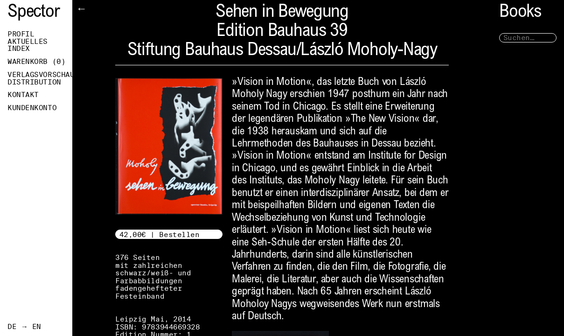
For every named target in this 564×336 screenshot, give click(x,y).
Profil (20, 34)
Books (520, 13)
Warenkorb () (36, 61)
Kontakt (23, 94)
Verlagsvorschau (39, 74)
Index (18, 48)
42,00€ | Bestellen (159, 234)
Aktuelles (27, 41)
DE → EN (24, 326)
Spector (33, 13)
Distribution (34, 82)
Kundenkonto (31, 108)
